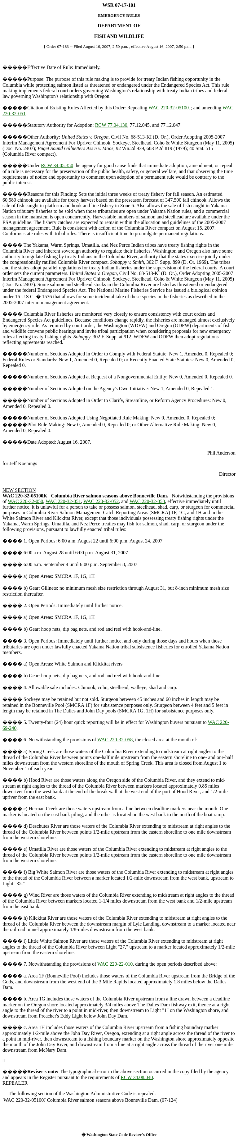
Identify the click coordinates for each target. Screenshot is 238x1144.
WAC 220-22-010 (115, 964)
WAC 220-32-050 (25, 501)
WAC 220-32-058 (147, 501)
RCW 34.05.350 (57, 165)
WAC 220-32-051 (63, 501)
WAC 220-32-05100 (168, 107)
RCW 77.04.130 (111, 125)
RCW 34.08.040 (137, 1077)
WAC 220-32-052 (101, 501)
